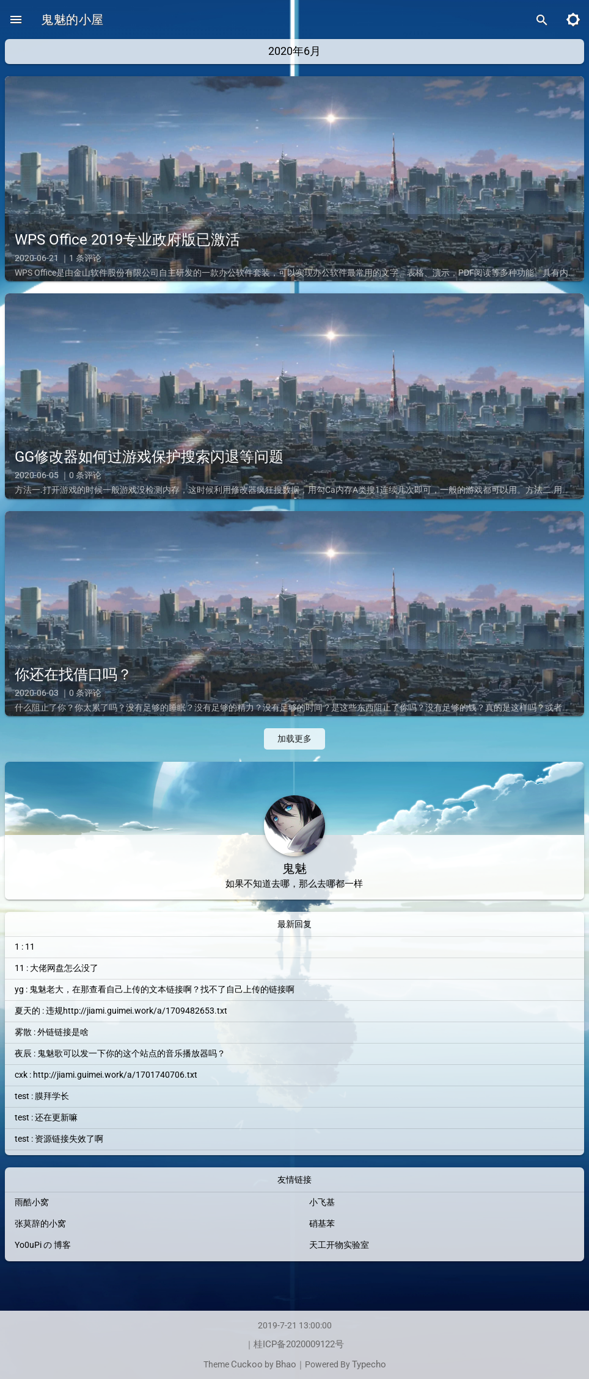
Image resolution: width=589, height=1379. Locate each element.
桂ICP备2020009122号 (299, 1344)
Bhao (286, 1364)
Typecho (373, 1364)
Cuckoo (246, 1364)
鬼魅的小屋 (73, 19)
